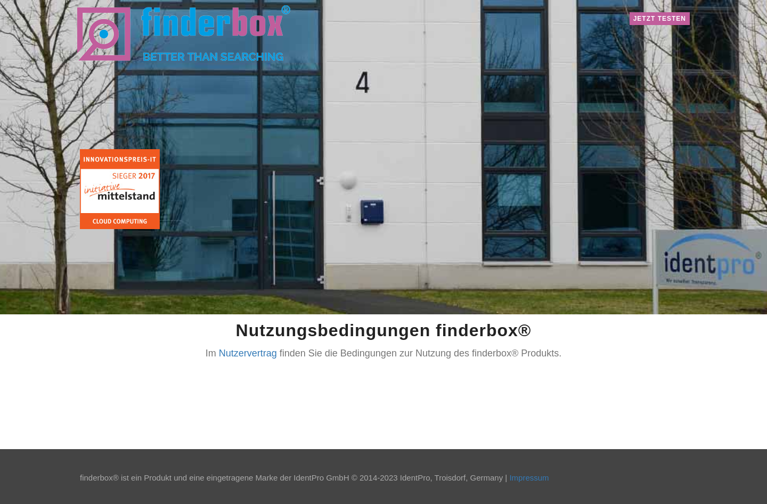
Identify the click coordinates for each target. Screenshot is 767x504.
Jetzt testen (659, 18)
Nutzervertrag (248, 353)
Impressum (529, 477)
